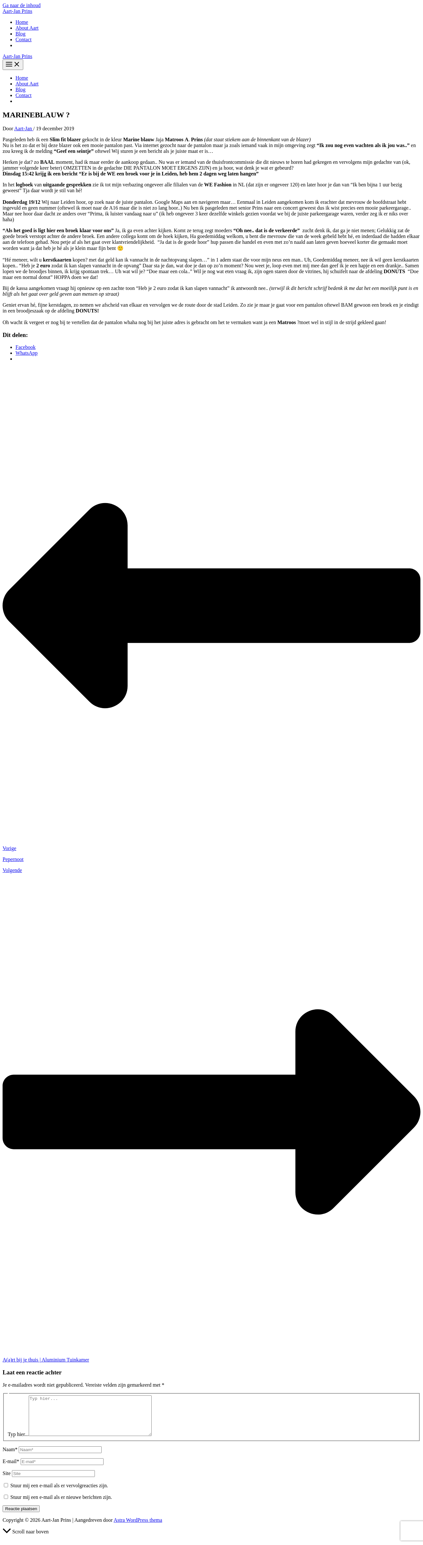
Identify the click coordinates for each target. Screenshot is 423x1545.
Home (21, 22)
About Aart (27, 28)
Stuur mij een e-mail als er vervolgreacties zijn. (59, 1493)
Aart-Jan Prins (17, 11)
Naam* (10, 1457)
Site (7, 1481)
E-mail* (11, 1469)
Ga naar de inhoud (22, 5)
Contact (23, 39)
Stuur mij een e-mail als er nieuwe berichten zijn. (61, 1505)
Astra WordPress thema (138, 1527)
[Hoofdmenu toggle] (13, 64)
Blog (20, 33)
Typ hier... (18, 1442)
